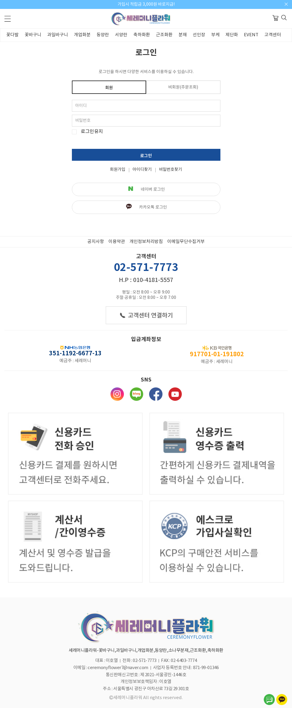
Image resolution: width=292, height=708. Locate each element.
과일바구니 (57, 34)
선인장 (199, 34)
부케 (215, 34)
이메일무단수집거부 (186, 241)
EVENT (251, 34)
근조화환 (164, 34)
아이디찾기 (142, 169)
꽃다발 (12, 34)
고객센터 (272, 34)
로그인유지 (92, 132)
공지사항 (95, 241)
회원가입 (117, 169)
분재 (183, 34)
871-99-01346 (206, 667)
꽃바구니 (33, 34)
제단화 (231, 34)
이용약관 (116, 241)
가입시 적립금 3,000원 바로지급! (146, 4)
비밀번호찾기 (170, 169)
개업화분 (82, 34)
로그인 (146, 155)
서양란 (121, 34)
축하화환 (141, 34)
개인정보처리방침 (146, 241)
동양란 (103, 34)
